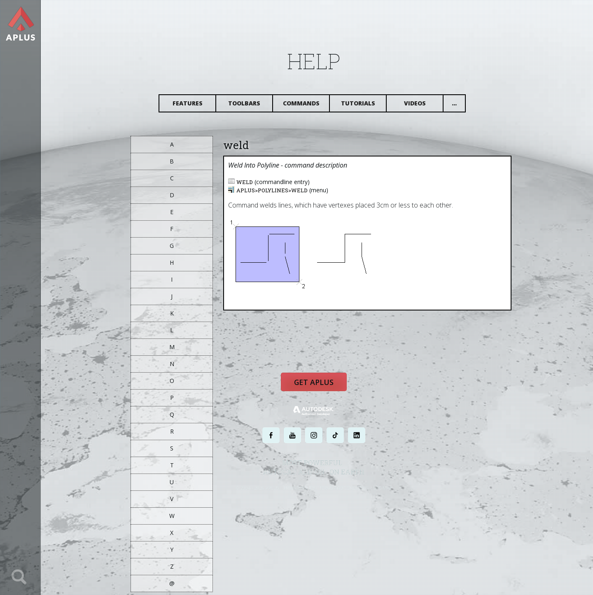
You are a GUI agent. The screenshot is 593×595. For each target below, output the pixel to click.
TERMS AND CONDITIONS (351, 493)
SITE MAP (390, 493)
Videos (422, 106)
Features (195, 106)
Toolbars (252, 106)
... (461, 106)
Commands (308, 106)
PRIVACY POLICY (306, 493)
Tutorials (365, 106)
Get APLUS (321, 388)
